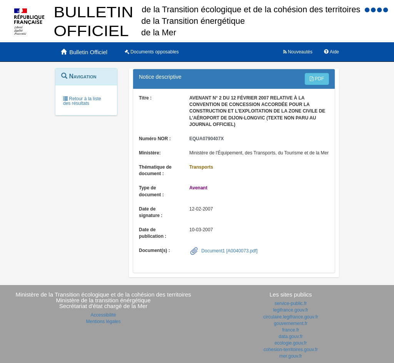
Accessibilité (103, 315)
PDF (317, 78)
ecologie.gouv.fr (291, 343)
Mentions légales (103, 321)
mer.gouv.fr (290, 356)
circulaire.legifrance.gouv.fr (290, 317)
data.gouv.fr (290, 336)
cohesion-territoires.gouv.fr (291, 349)
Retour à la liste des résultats (82, 101)
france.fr (290, 330)
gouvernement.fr (290, 323)
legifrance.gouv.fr (290, 310)
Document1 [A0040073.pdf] (228, 251)
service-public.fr (290, 303)
